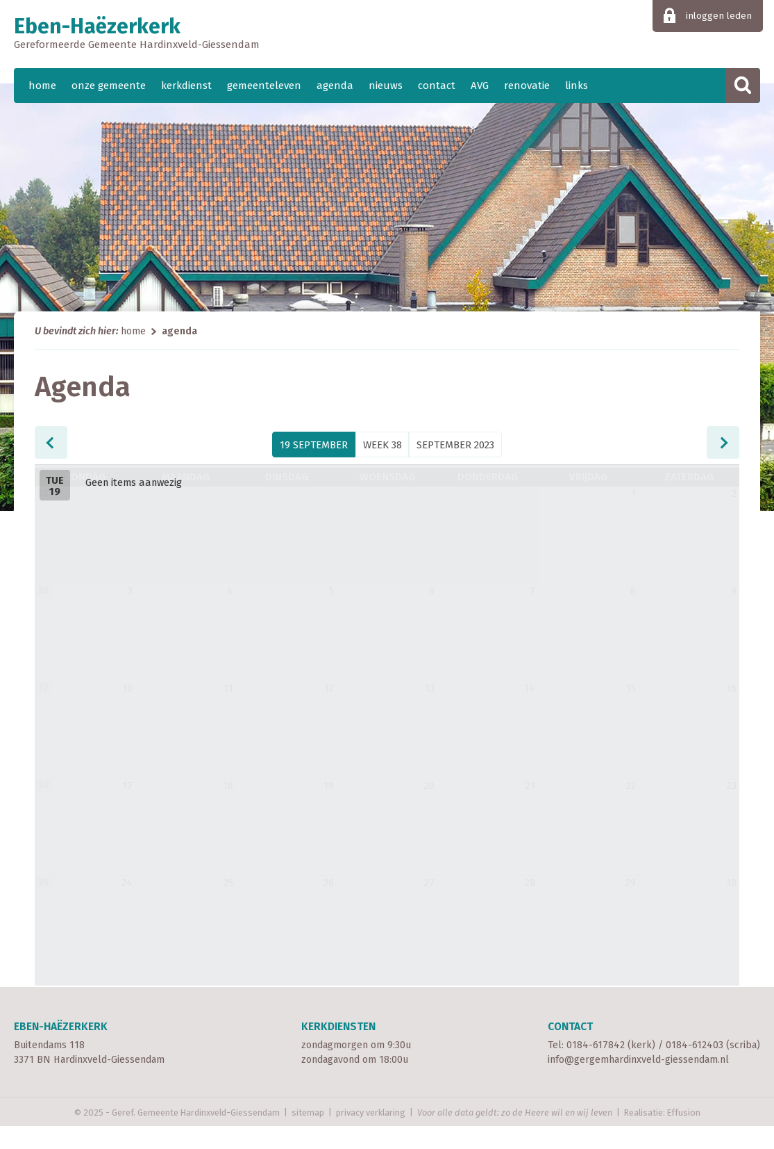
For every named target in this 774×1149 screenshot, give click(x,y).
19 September (314, 445)
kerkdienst (186, 85)
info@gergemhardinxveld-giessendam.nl (638, 1083)
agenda (335, 85)
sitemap (308, 1135)
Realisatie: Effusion (662, 1135)
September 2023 (455, 445)
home (42, 85)
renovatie (527, 85)
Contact (570, 1049)
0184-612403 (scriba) (713, 1068)
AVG (480, 85)
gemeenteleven (264, 85)
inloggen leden (719, 16)
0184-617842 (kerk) (610, 1068)
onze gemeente (108, 85)
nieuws (386, 85)
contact (436, 85)
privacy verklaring (370, 1135)
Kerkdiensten (338, 1049)
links (576, 85)
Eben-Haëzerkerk (387, 34)
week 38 (382, 445)
